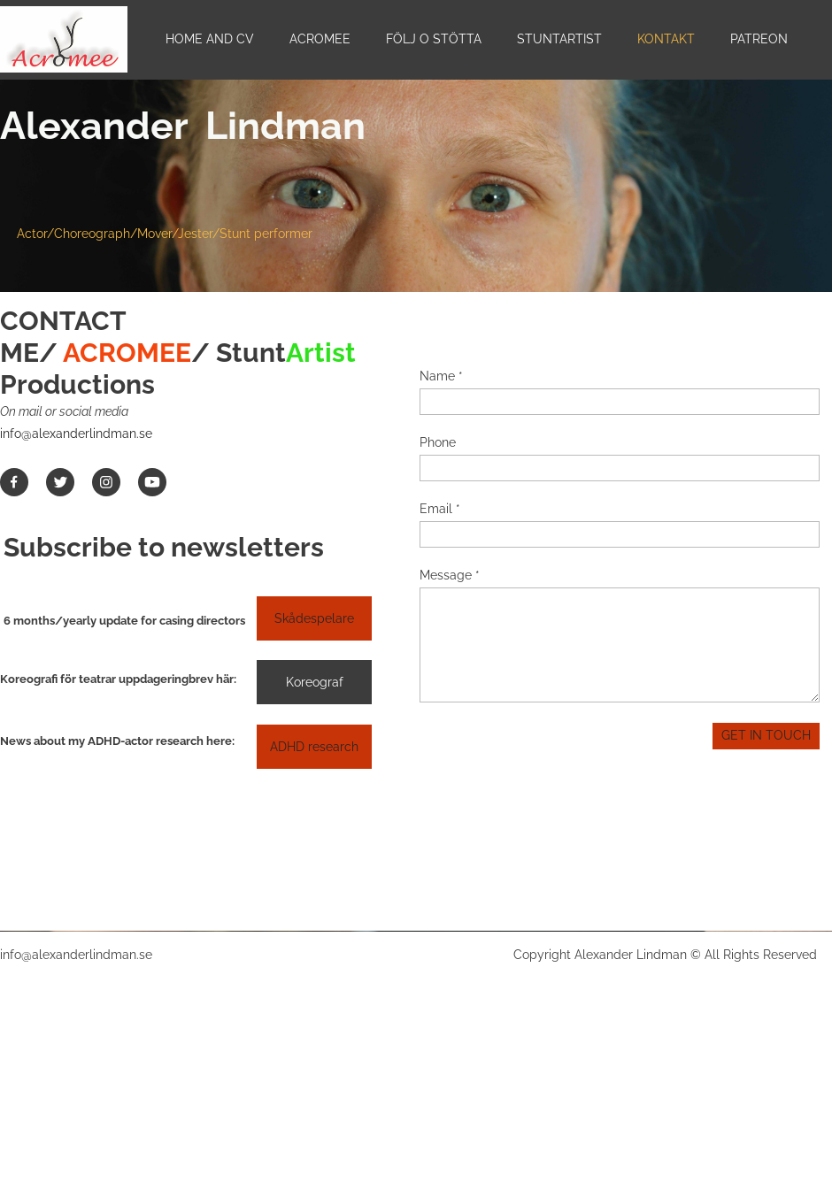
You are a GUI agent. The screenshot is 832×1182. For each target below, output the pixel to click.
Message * (450, 575)
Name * (441, 376)
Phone (438, 442)
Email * (440, 509)
